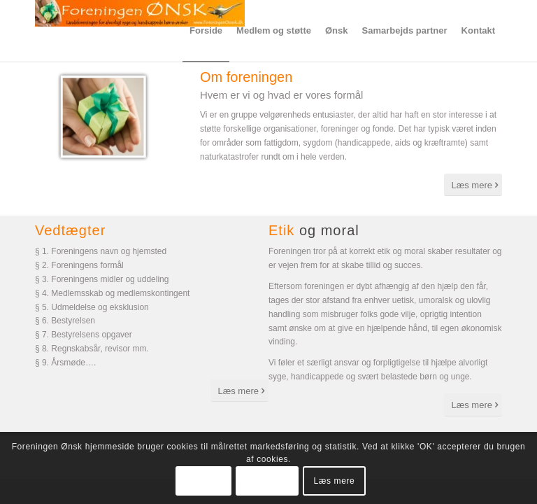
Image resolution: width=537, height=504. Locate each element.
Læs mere (334, 481)
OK (203, 481)
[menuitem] (205, 31)
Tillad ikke (268, 481)
